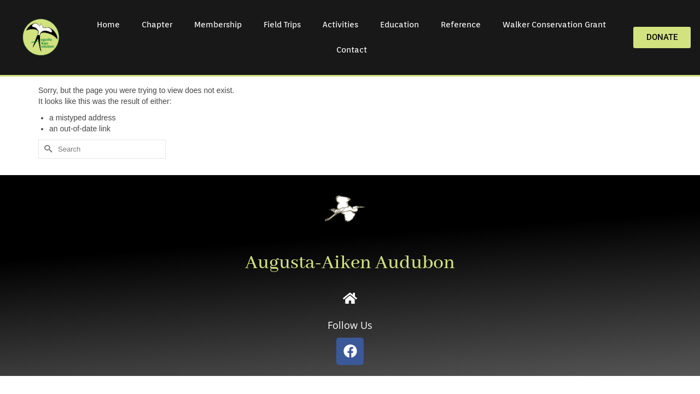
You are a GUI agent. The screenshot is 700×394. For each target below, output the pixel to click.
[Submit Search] (46, 149)
